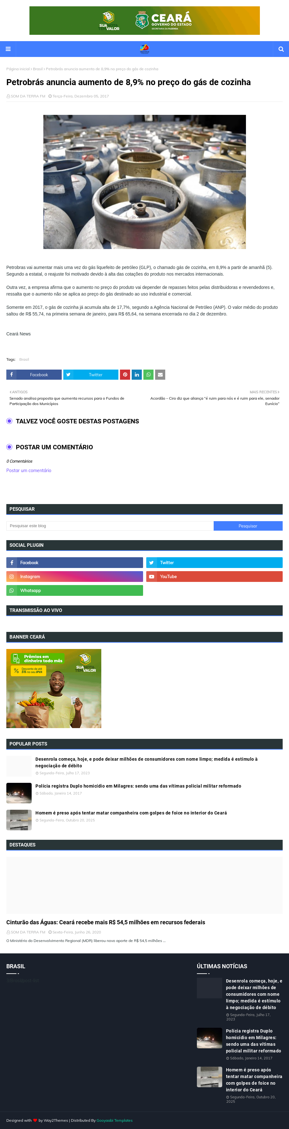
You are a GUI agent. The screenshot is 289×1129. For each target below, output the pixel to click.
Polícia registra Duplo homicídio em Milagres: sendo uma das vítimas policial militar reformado (138, 786)
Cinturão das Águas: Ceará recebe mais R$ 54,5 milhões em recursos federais (105, 922)
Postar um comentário (28, 470)
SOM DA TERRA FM (28, 96)
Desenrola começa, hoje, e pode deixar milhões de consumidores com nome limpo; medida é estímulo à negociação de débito (146, 762)
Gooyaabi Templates (115, 1120)
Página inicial (18, 68)
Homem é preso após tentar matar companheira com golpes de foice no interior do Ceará (131, 812)
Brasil (38, 68)
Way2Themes (56, 1120)
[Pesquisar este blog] (110, 526)
